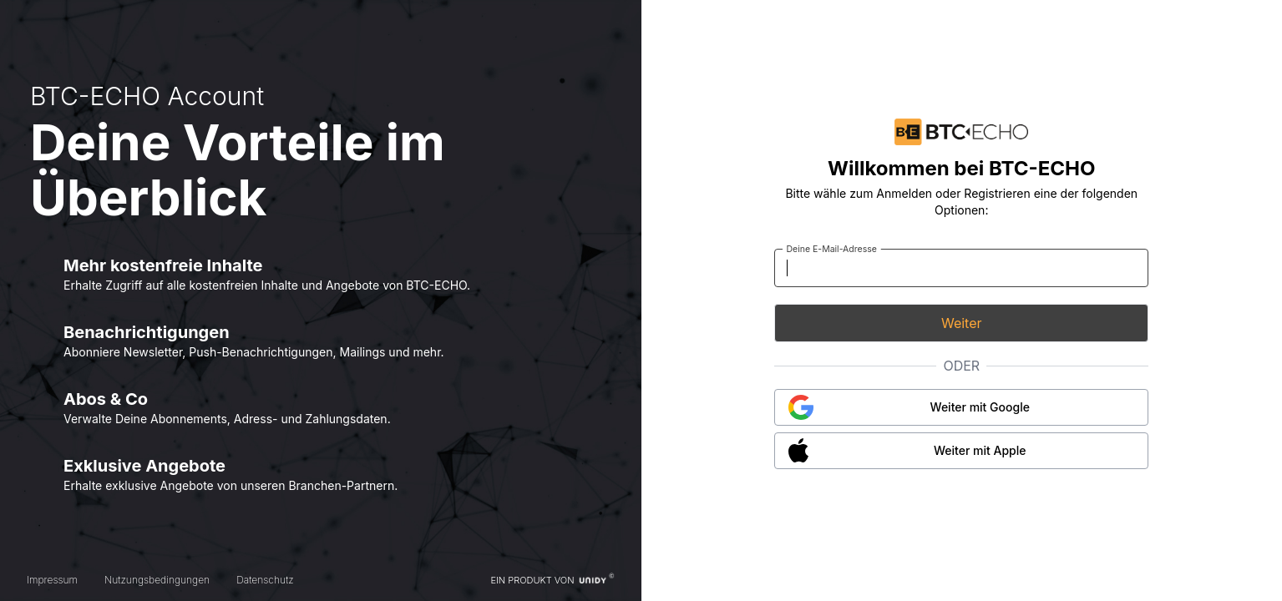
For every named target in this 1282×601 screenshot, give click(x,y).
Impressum (52, 579)
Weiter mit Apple (980, 450)
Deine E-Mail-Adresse (832, 248)
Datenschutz (264, 579)
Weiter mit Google (980, 407)
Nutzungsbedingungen (157, 579)
